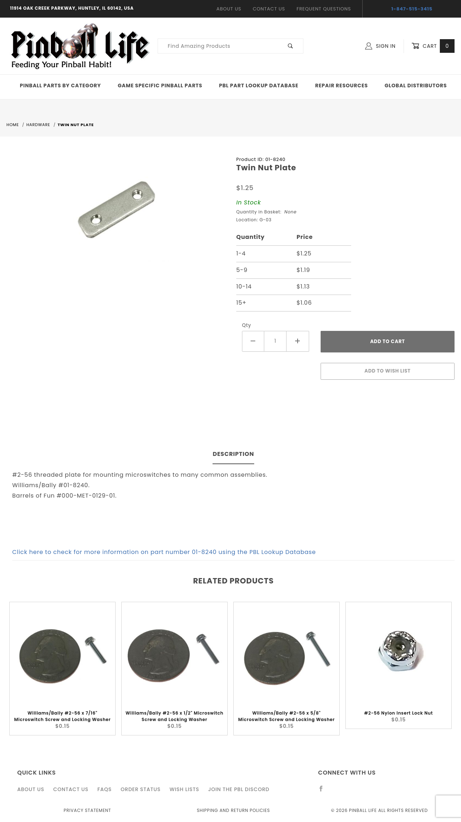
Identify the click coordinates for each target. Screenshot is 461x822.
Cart (433, 46)
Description (233, 454)
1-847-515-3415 (412, 8)
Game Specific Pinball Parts (160, 85)
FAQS (104, 789)
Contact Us (269, 8)
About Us (228, 8)
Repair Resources (341, 85)
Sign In (380, 46)
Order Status (140, 789)
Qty (246, 325)
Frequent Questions (324, 8)
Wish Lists (184, 789)
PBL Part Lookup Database (258, 85)
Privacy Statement (87, 810)
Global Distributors (416, 85)
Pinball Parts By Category (60, 85)
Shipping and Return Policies (233, 810)
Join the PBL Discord (239, 789)
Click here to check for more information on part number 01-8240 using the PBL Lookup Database (164, 552)
